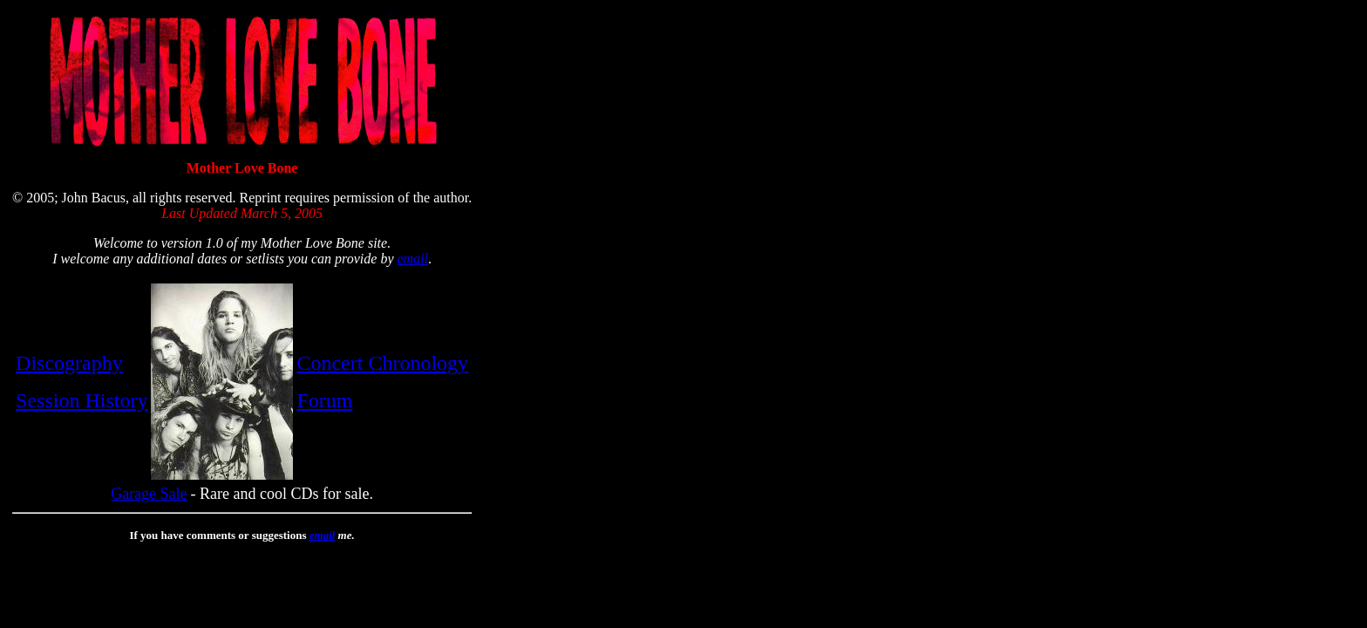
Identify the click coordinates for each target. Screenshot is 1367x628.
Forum (324, 400)
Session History (81, 400)
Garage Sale (149, 493)
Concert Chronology (382, 363)
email (412, 258)
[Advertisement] (530, 271)
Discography (69, 363)
